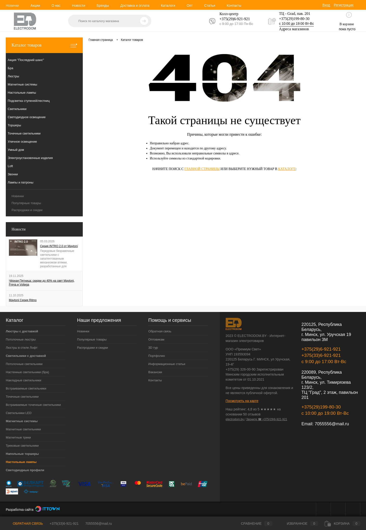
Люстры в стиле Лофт (22, 347)
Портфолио (156, 356)
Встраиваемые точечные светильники (33, 405)
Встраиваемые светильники (26, 388)
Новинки (12, 5)
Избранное (298, 523)
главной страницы (201, 169)
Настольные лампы (21, 462)
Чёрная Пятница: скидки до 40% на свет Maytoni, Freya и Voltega (42, 282)
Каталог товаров (44, 45)
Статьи (209, 5)
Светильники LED (19, 413)
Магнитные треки (18, 437)
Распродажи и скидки (27, 210)
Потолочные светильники (24, 364)
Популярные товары (26, 203)
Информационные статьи (166, 364)
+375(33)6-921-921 (321, 355)
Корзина (342, 523)
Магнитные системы (22, 421)
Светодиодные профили (25, 470)
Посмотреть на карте (242, 401)
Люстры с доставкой (22, 331)
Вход (326, 5)
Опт (190, 5)
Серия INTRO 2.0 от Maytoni (59, 246)
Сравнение (252, 523)
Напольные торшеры (22, 454)
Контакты (234, 5)
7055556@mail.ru (332, 423)
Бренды (102, 5)
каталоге (286, 169)
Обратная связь (159, 331)
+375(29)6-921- (231, 19)
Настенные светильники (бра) (27, 372)
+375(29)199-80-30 (294, 19)
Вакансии (155, 372)
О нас (55, 5)
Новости (78, 5)
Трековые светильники (22, 445)
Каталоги (168, 5)
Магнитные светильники (23, 429)
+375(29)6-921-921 (321, 349)
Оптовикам (156, 339)
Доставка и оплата (134, 5)
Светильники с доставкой (26, 356)
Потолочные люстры (21, 339)
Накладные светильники (23, 380)
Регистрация (343, 5)
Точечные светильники (22, 396)
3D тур (153, 347)
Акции (35, 5)
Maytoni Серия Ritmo (23, 300)
